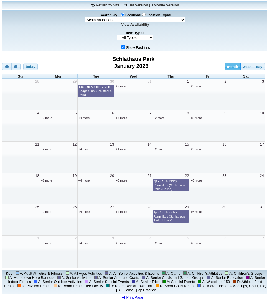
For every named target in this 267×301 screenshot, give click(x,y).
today (30, 67)
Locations (133, 15)
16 (224, 144)
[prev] (7, 66)
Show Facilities (138, 47)
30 (112, 81)
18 (37, 176)
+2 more (121, 86)
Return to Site (107, 5)
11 (37, 144)
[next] (16, 66)
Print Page (132, 297)
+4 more (84, 117)
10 (262, 113)
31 (149, 81)
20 (112, 176)
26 (75, 207)
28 (37, 81)
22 (187, 176)
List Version (138, 5)
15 (187, 144)
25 (37, 207)
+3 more (46, 243)
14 (149, 144)
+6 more (196, 180)
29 (75, 81)
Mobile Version (166, 5)
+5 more (196, 86)
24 (262, 176)
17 (262, 144)
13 (112, 144)
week (247, 67)
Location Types (158, 15)
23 (224, 176)
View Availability (135, 24)
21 (149, 176)
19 (75, 176)
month (232, 67)
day (259, 67)
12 (75, 144)
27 (112, 207)
